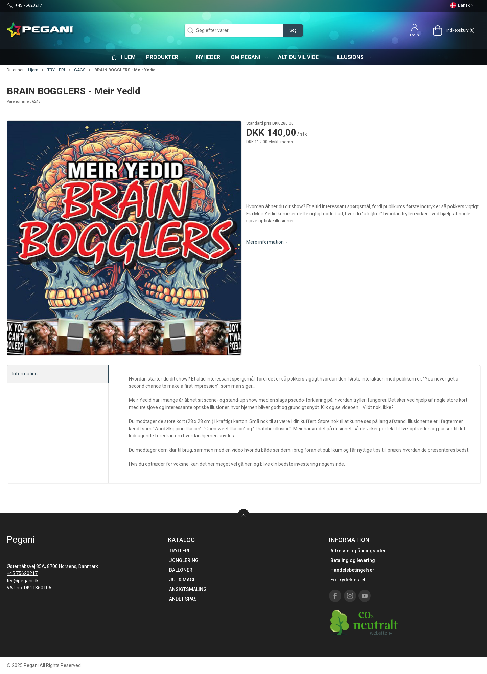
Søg (293, 30)
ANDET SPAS (183, 599)
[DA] (40, 30)
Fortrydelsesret (347, 579)
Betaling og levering (352, 560)
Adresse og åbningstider (358, 550)
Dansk (462, 5)
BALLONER (180, 570)
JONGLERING (184, 560)
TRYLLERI (56, 70)
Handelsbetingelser (352, 570)
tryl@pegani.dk (23, 580)
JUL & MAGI (181, 579)
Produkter (166, 57)
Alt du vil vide (302, 57)
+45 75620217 (22, 573)
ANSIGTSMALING (188, 589)
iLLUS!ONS (354, 57)
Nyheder (208, 57)
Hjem (33, 70)
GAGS (79, 70)
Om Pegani (250, 57)
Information (25, 373)
